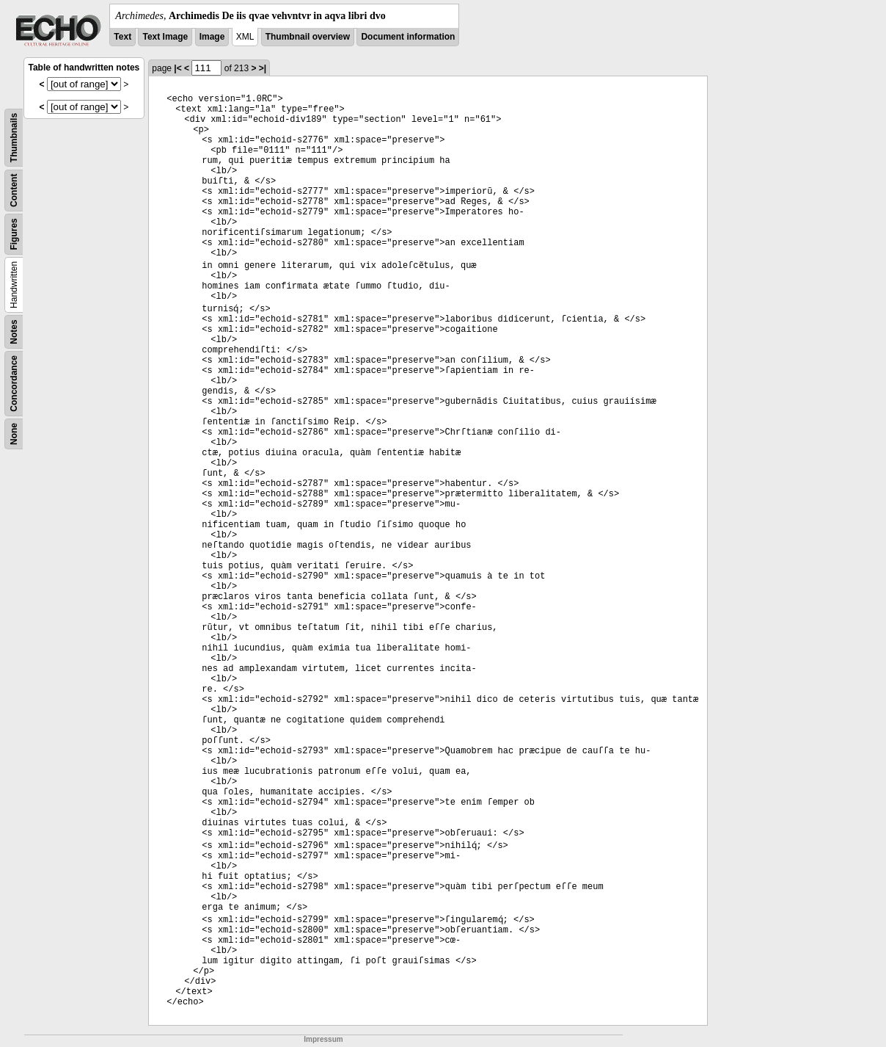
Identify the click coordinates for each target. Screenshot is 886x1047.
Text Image (165, 37)
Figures (14, 234)
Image (212, 37)
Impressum (323, 1039)
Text (122, 37)
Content (14, 190)
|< (177, 68)
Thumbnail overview (308, 37)
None (14, 434)
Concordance (14, 383)
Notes (14, 331)
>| (262, 68)
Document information (408, 37)
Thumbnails (14, 137)
